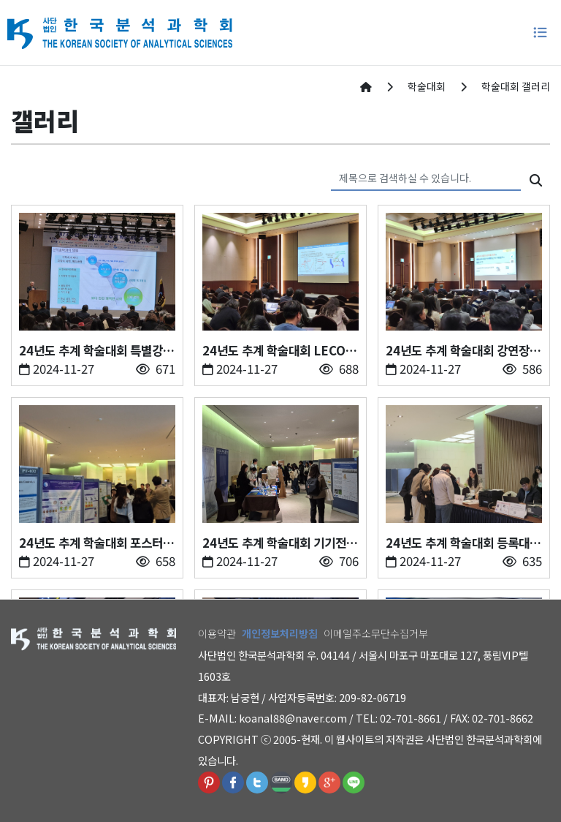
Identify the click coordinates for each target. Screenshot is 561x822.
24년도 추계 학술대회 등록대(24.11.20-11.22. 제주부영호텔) (463, 543)
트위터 (257, 782)
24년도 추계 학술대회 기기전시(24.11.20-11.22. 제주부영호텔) (279, 543)
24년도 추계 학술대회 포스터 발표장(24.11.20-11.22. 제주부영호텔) (96, 543)
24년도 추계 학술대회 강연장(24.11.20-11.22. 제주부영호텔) (463, 351)
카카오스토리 (305, 782)
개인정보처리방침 (280, 633)
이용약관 (217, 633)
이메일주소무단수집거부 (376, 633)
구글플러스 (329, 782)
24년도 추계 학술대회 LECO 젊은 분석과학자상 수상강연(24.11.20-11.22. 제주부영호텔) (279, 351)
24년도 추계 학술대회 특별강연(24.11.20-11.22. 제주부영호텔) (96, 351)
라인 (354, 782)
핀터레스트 (209, 782)
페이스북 (233, 782)
